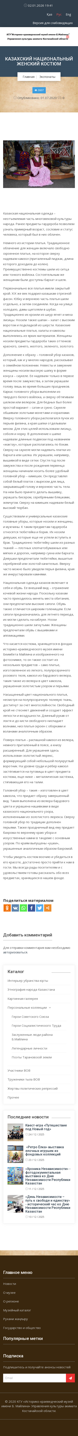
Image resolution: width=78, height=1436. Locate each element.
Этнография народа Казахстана (31, 989)
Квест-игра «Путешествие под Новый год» (46, 1127)
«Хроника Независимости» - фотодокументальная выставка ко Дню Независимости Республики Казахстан (48, 1176)
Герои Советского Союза (30, 1016)
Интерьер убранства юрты (27, 980)
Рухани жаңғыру (15, 1319)
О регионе (11, 1301)
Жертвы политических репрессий (32, 1088)
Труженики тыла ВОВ (23, 1079)
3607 (39, 90)
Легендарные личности (29, 1048)
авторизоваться (15, 952)
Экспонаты (47, 77)
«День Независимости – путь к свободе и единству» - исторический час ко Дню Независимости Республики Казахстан (47, 1204)
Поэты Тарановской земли (32, 1057)
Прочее (13, 1097)
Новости (9, 1284)
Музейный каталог (17, 1310)
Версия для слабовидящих (53, 23)
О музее (9, 1292)
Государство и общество (22, 1328)
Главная (29, 77)
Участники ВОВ (18, 1070)
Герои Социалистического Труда (36, 1025)
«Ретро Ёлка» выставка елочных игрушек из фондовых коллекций (44, 1150)
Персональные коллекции (27, 1007)
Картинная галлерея (22, 998)
